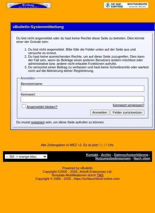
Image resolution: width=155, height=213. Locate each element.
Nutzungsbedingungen (113, 158)
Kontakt (92, 154)
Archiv (106, 154)
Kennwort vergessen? (128, 105)
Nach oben (142, 158)
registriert (38, 122)
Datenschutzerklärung (131, 154)
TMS (100, 175)
